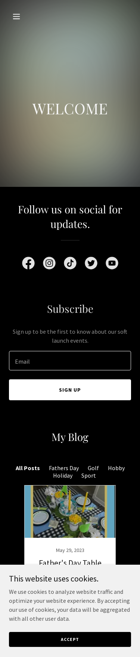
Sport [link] (88, 475)
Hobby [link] (116, 468)
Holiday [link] (62, 475)
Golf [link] (93, 468)
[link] (28, 265)
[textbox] (70, 360)
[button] (18, 16)
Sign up (70, 389)
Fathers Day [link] (64, 468)
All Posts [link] (28, 468)
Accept (70, 639)
